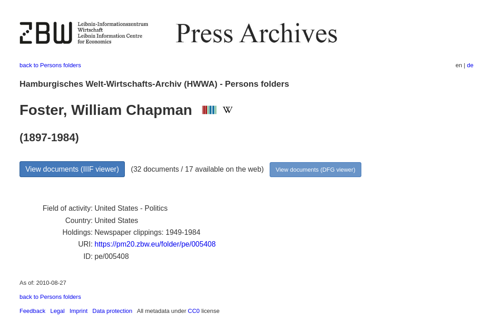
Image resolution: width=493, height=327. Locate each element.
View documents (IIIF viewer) (72, 169)
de (470, 65)
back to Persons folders (50, 65)
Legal (57, 310)
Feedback (32, 310)
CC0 (194, 310)
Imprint (78, 310)
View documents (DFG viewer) (315, 169)
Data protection (113, 310)
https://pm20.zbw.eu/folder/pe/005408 (155, 244)
